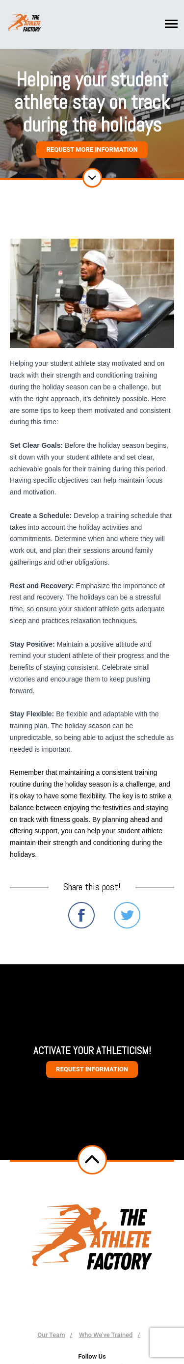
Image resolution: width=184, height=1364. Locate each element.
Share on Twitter (127, 915)
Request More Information (91, 149)
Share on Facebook (81, 915)
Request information (92, 1069)
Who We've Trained (106, 1334)
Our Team (51, 1334)
